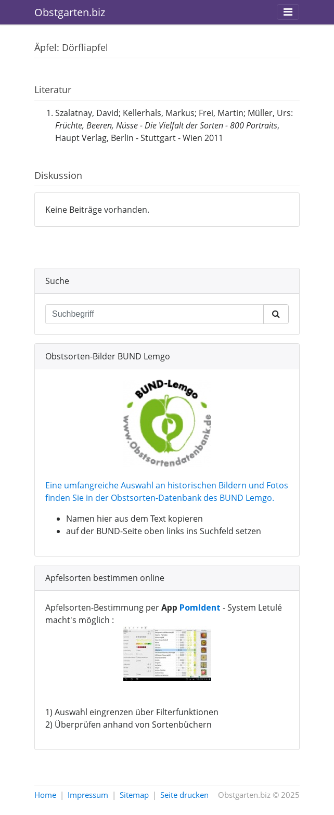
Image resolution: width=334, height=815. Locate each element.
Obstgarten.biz (69, 12)
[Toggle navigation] (288, 12)
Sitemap (134, 794)
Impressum (88, 794)
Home (45, 794)
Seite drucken (184, 794)
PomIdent (200, 607)
